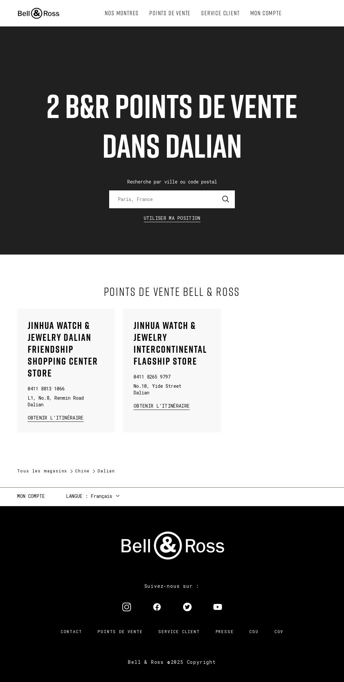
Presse (225, 631)
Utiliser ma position (172, 218)
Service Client (179, 631)
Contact (71, 631)
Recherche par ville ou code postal (172, 182)
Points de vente (120, 631)
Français (101, 496)
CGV (278, 631)
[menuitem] (122, 13)
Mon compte (31, 496)
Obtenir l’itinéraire (55, 417)
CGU (253, 631)
